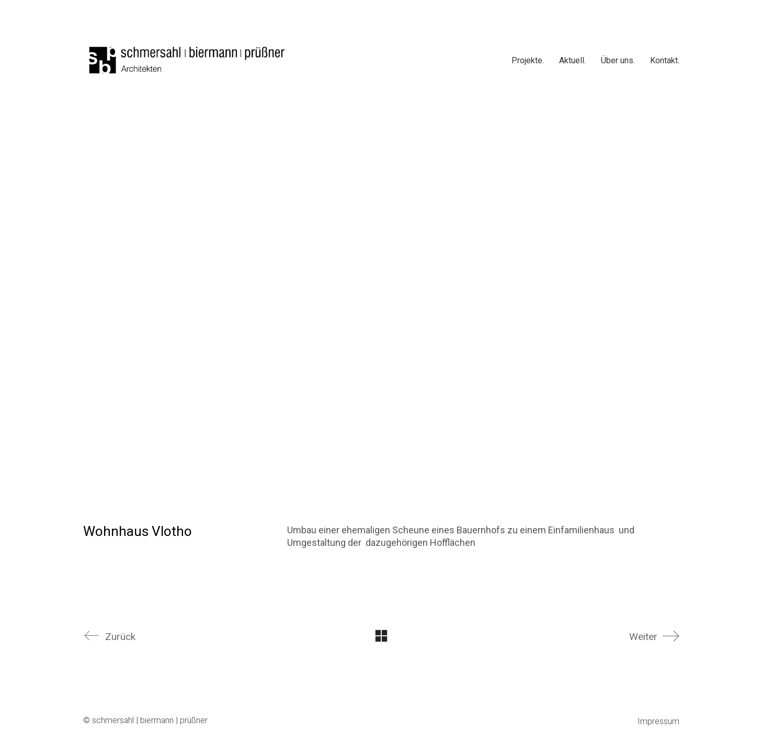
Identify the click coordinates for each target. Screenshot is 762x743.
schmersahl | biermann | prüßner (150, 720)
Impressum (658, 721)
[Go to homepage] (187, 60)
